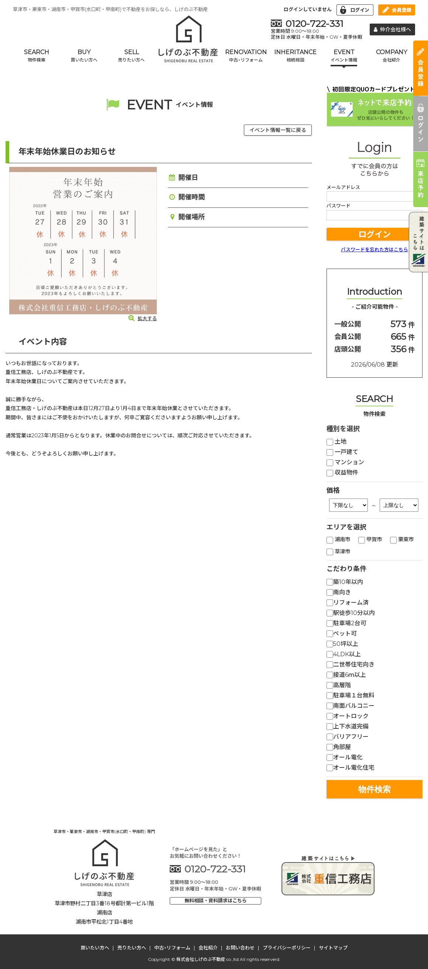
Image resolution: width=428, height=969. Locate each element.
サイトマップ (333, 948)
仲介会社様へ (392, 29)
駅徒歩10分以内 (351, 612)
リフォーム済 (348, 602)
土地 (336, 441)
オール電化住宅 (350, 767)
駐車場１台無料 (350, 695)
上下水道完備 (348, 726)
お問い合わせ (240, 948)
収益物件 (342, 472)
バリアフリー (348, 736)
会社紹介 (208, 948)
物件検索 (374, 789)
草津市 (338, 551)
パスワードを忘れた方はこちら (374, 249)
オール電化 (345, 757)
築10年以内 (345, 581)
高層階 (339, 685)
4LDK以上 (344, 654)
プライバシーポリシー (287, 948)
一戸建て (342, 451)
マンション (345, 462)
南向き (339, 592)
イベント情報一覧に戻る (277, 130)
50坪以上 (342, 643)
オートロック (348, 716)
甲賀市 (370, 539)
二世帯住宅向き (350, 664)
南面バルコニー (350, 705)
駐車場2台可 (346, 623)
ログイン (374, 234)
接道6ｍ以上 (346, 674)
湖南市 (338, 539)
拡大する (142, 318)
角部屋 (339, 747)
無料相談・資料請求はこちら (215, 900)
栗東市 (402, 539)
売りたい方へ (131, 948)
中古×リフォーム (172, 948)
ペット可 (342, 633)
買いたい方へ (94, 948)
